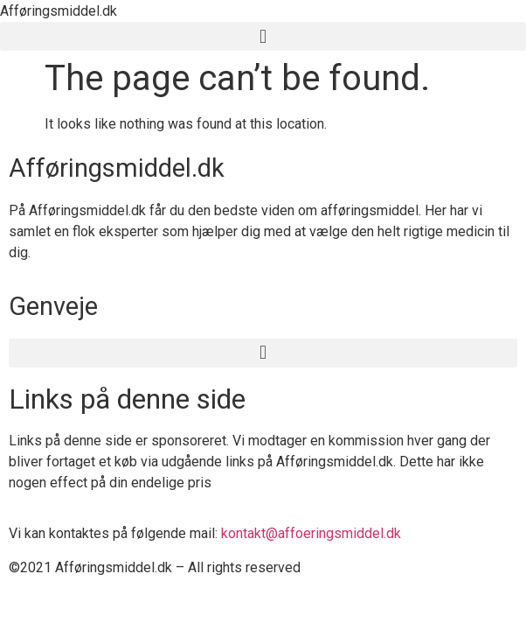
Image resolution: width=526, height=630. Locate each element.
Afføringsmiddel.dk (58, 11)
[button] (263, 36)
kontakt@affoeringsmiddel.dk (311, 533)
